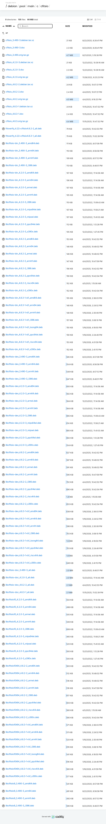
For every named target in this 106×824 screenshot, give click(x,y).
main (31, 6)
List (90, 19)
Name (11, 26)
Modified (87, 26)
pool (22, 6)
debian (12, 6)
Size (67, 26)
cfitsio (44, 6)
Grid (97, 19)
